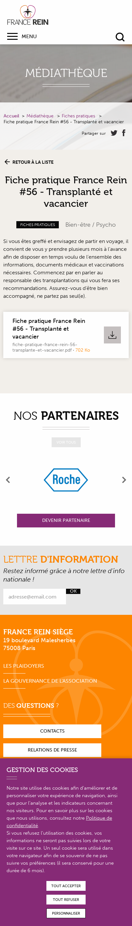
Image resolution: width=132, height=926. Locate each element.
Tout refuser (66, 900)
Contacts (52, 731)
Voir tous (66, 442)
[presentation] (8, 480)
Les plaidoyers (23, 666)
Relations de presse (52, 750)
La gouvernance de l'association (50, 681)
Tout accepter (66, 886)
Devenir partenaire (66, 520)
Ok (73, 591)
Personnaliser (66, 913)
